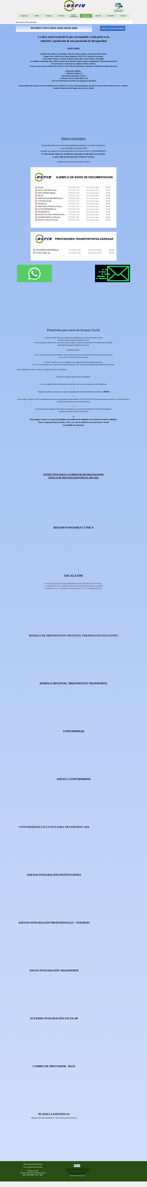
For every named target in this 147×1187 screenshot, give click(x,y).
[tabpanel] (54, 28)
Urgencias (49, 15)
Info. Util (98, 15)
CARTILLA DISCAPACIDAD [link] (112, 28)
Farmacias (61, 15)
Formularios (110, 15)
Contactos (123, 15)
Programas (24, 15)
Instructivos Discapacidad (86, 15)
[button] (34, 265)
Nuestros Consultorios (73, 15)
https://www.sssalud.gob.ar (78, 1175)
